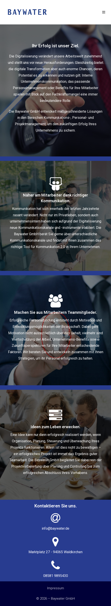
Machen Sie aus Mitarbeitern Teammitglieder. (55, 312)
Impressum (55, 588)
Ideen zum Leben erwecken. (56, 426)
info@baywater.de (55, 528)
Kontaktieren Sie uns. (55, 506)
